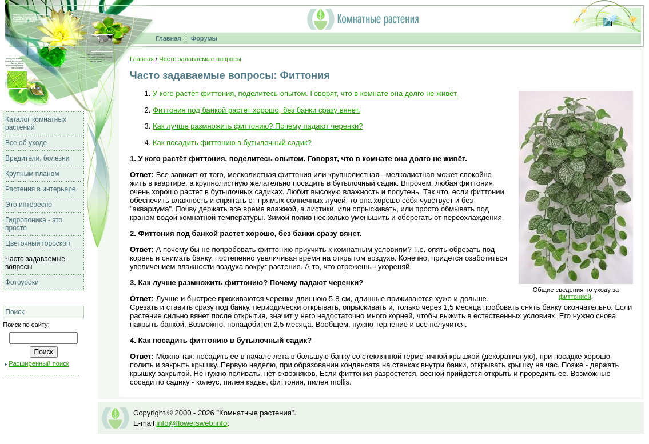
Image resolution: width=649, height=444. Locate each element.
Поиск (14, 312)
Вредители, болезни (37, 158)
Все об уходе (26, 143)
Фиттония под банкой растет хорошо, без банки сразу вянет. (256, 110)
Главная (168, 38)
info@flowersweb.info (191, 423)
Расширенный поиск (39, 363)
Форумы (204, 38)
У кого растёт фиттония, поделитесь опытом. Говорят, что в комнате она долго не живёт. (305, 93)
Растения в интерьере (40, 189)
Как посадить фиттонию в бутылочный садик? (232, 142)
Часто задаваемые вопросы (200, 58)
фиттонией (575, 296)
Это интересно (28, 205)
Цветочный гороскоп (37, 243)
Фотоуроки (22, 282)
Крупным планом (32, 174)
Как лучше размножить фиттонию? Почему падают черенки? (258, 126)
